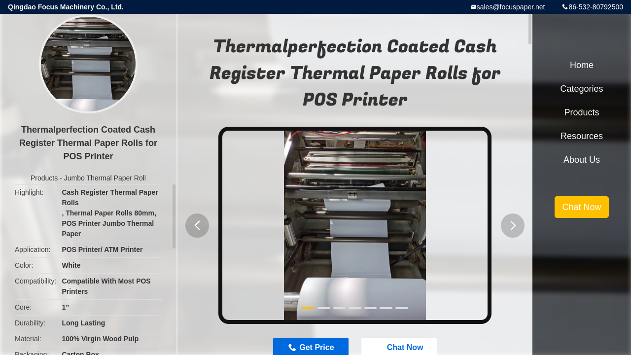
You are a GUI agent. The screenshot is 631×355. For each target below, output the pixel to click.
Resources (582, 136)
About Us (581, 160)
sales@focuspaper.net (511, 7)
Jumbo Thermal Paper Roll (105, 178)
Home (582, 65)
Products (44, 178)
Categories (581, 89)
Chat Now (581, 207)
